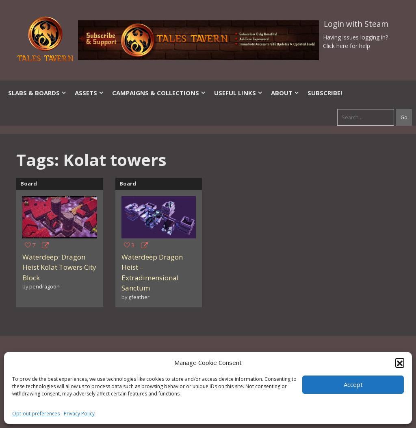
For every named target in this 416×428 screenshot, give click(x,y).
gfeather (139, 297)
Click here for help (346, 46)
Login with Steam (356, 24)
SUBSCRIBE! (325, 93)
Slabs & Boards (37, 93)
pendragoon (44, 286)
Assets (89, 93)
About (285, 93)
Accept (353, 384)
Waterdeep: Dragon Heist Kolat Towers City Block (59, 267)
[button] (400, 362)
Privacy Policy (79, 413)
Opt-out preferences (36, 413)
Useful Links (238, 93)
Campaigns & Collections (159, 93)
